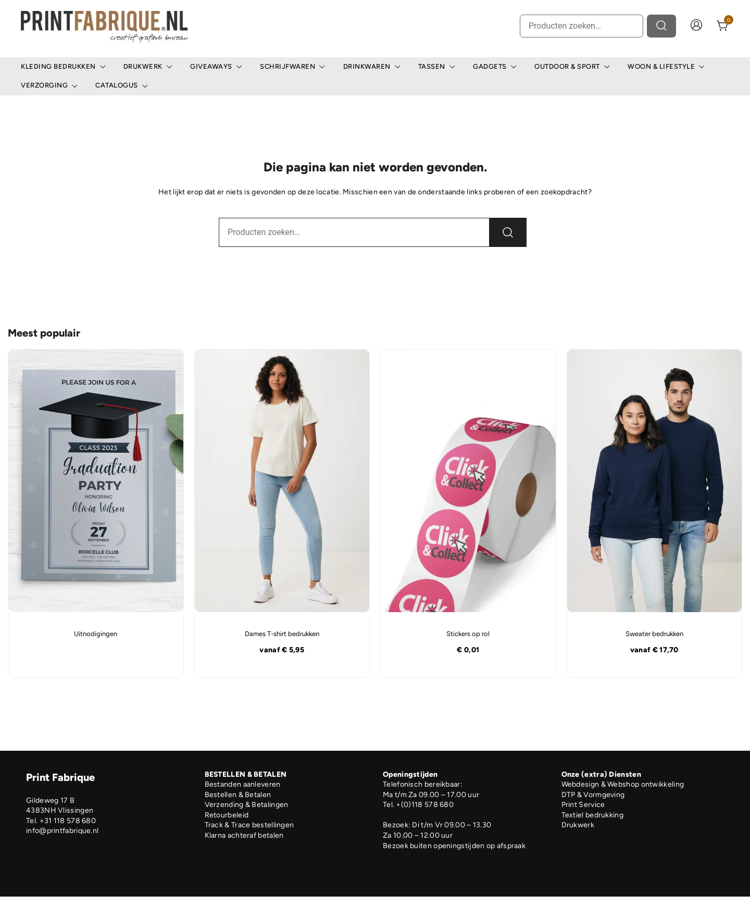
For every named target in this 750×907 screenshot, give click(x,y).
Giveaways (211, 66)
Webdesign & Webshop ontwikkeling (622, 784)
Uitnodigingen (95, 634)
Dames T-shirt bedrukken (282, 634)
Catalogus (116, 85)
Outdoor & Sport (567, 66)
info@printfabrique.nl (62, 830)
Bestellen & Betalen (238, 794)
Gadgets (490, 66)
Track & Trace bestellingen (249, 825)
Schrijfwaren (287, 66)
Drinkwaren (367, 66)
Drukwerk (142, 66)
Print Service (583, 804)
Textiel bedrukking (592, 815)
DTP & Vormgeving (593, 794)
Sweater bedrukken (654, 634)
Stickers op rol (468, 634)
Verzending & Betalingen (247, 804)
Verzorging (44, 85)
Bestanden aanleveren (243, 784)
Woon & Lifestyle (661, 66)
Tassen (431, 66)
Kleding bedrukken (58, 66)
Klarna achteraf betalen (244, 835)
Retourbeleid (227, 815)
